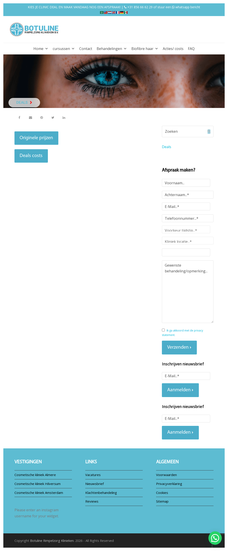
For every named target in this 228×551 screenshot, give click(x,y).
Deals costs (31, 155)
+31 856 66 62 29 (138, 7)
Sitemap (162, 501)
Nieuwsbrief (94, 483)
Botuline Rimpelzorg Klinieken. (52, 540)
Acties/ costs (173, 48)
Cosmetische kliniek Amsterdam (38, 492)
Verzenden (178, 347)
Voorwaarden (166, 474)
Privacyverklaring (169, 483)
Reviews (91, 501)
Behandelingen (112, 48)
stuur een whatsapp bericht (178, 7)
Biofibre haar (144, 48)
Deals (166, 146)
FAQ (191, 48)
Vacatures (93, 474)
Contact (85, 48)
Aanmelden (179, 390)
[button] (19, 117)
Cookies (162, 492)
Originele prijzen (36, 138)
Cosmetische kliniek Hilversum (37, 483)
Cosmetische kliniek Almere (35, 474)
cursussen (64, 48)
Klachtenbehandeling (101, 492)
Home (40, 48)
